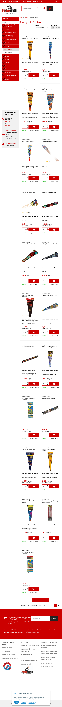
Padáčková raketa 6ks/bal (49, 141)
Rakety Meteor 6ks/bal (48, 398)
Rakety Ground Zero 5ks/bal (30, 90)
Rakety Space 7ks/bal (28, 141)
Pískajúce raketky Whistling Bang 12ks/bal (50, 501)
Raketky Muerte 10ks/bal (29, 244)
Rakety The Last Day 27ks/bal (48, 90)
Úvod (6, 1)
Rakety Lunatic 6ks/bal (28, 449)
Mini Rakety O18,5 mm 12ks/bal (28, 398)
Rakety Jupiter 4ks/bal (28, 347)
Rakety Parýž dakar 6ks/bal (49, 295)
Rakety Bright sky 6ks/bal (49, 347)
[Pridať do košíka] (34, 75)
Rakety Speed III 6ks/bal (49, 192)
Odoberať (54, 618)
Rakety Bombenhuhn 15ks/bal (28, 296)
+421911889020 (27, 1)
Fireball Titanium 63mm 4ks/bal (48, 450)
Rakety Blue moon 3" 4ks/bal (50, 244)
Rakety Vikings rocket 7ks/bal (50, 38)
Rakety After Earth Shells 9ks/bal (29, 501)
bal (25, 75)
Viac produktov (40, 600)
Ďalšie (57, 1)
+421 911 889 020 (33, 645)
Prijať (16, 702)
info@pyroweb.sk (15, 1)
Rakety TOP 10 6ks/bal (28, 192)
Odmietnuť (31, 702)
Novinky (4, 22)
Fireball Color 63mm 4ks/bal (30, 38)
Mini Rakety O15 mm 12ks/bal (28, 552)
